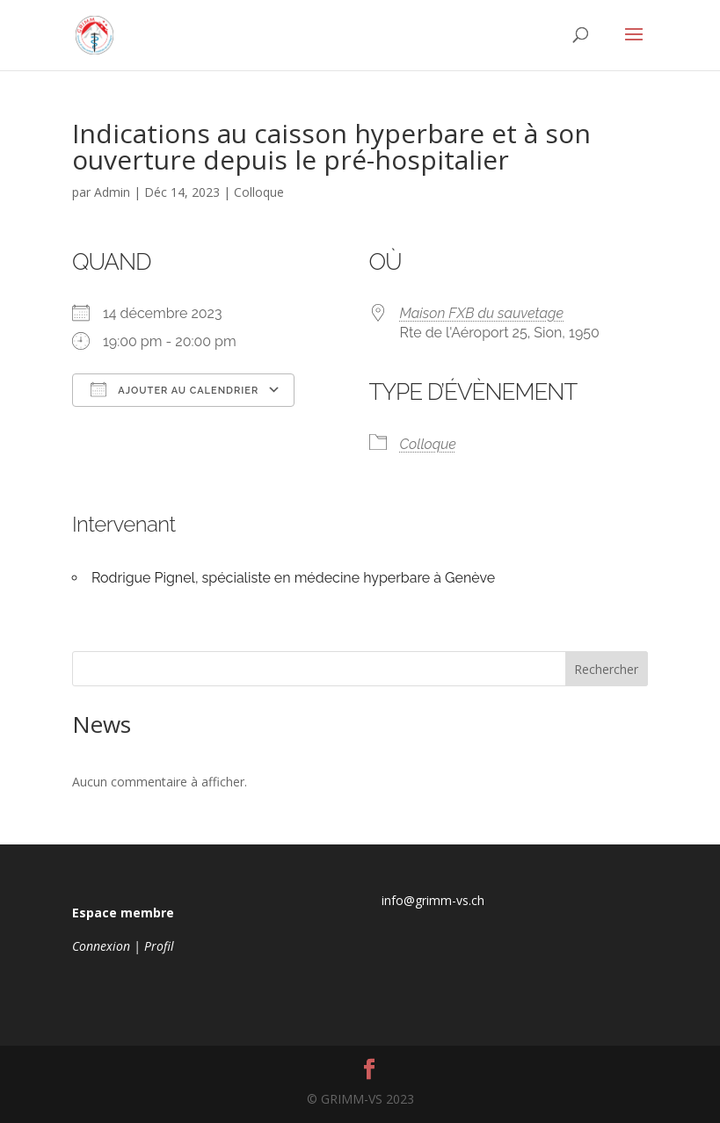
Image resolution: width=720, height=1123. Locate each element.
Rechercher (606, 669)
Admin (112, 192)
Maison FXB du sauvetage (482, 313)
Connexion (101, 946)
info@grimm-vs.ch (433, 900)
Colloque (259, 192)
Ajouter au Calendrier (174, 389)
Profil (159, 946)
